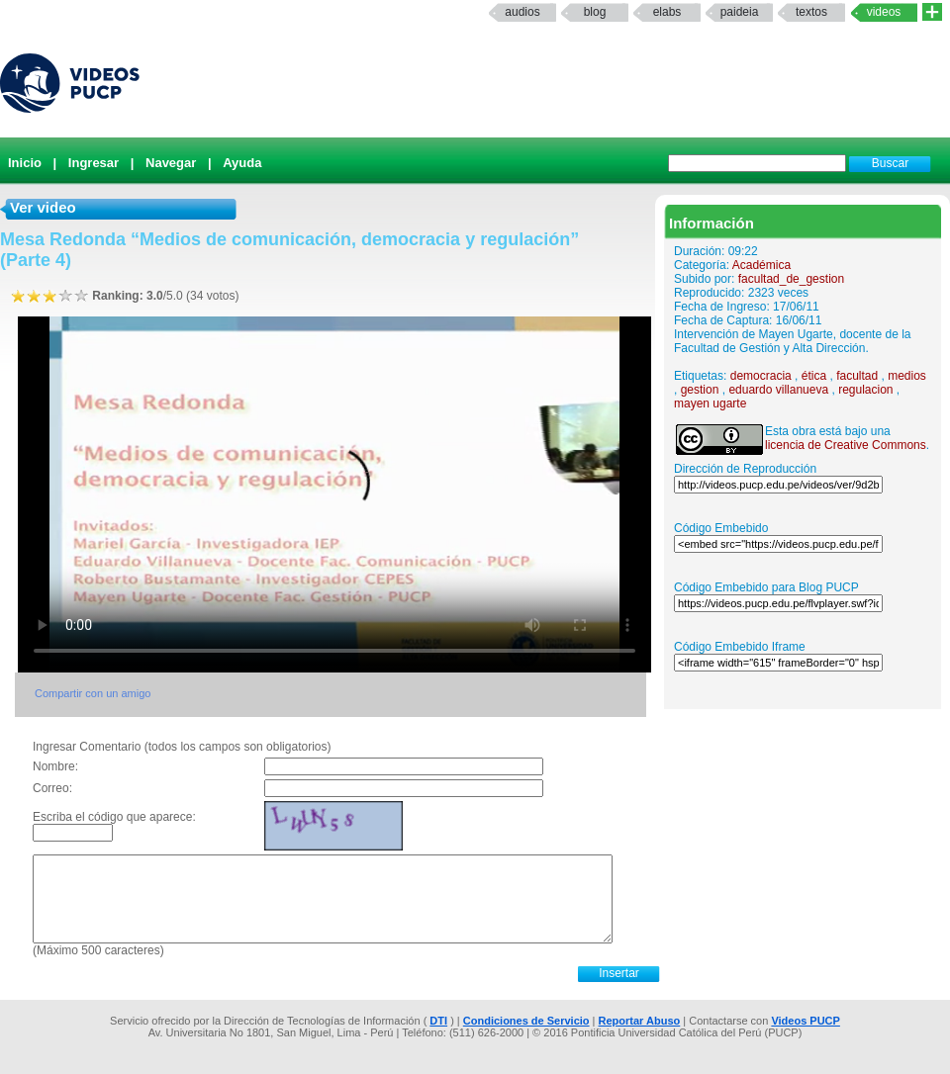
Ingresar (93, 162)
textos (811, 12)
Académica (761, 265)
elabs (667, 12)
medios (907, 376)
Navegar (170, 162)
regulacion (865, 390)
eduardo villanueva (778, 390)
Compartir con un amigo (92, 693)
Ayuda (242, 162)
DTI (438, 1021)
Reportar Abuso (640, 1021)
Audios (522, 12)
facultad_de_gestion (791, 279)
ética (814, 376)
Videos (884, 12)
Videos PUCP (805, 1021)
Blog (595, 12)
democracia (761, 376)
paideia (739, 12)
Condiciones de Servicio (526, 1021)
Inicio (25, 162)
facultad (857, 376)
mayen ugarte (710, 403)
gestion (700, 390)
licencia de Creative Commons (845, 445)
